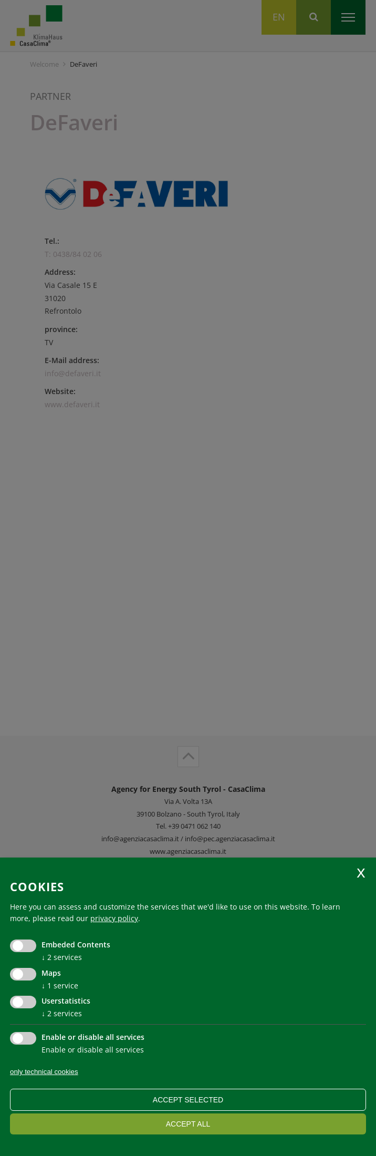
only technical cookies (44, 1072)
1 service (59, 985)
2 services (61, 957)
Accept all (188, 1124)
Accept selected (188, 1100)
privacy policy (114, 918)
